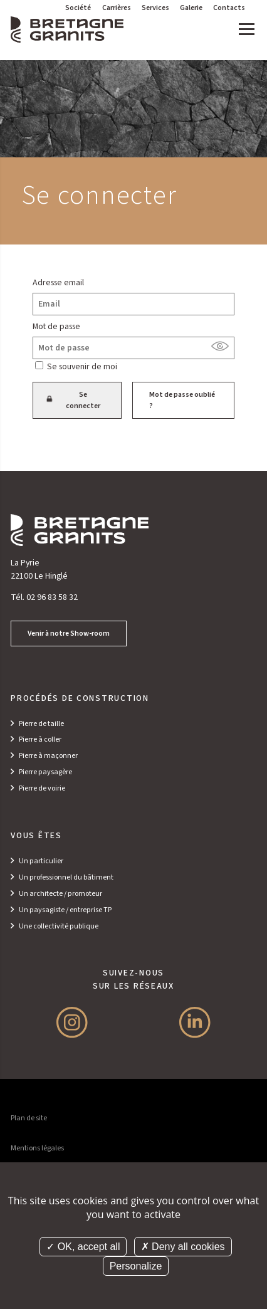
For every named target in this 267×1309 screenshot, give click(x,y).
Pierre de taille (41, 723)
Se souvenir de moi (82, 366)
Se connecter (75, 400)
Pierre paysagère (45, 772)
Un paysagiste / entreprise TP (65, 910)
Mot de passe (56, 326)
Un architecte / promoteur (60, 893)
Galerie (191, 8)
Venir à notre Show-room (69, 633)
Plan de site (29, 1118)
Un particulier (41, 861)
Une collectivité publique (58, 926)
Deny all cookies (183, 1246)
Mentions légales (37, 1148)
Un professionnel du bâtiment (66, 877)
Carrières (116, 8)
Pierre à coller (40, 739)
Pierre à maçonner (48, 755)
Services (155, 8)
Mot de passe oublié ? (182, 400)
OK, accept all (83, 1246)
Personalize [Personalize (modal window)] (136, 1266)
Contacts (229, 8)
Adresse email (58, 282)
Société (78, 8)
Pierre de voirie (42, 788)
